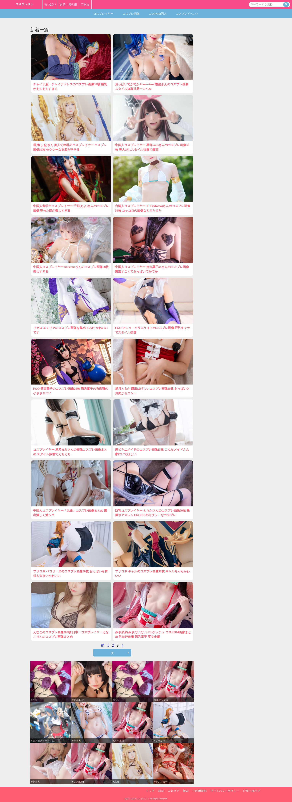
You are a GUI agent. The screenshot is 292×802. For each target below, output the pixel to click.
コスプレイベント (187, 13)
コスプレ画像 (131, 13)
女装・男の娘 (68, 4)
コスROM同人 (158, 13)
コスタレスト (24, 4)
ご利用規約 (199, 790)
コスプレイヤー (103, 13)
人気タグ (173, 790)
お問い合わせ (251, 790)
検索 (186, 790)
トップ (150, 790)
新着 (161, 790)
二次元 (85, 4)
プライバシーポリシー (224, 790)
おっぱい (50, 4)
